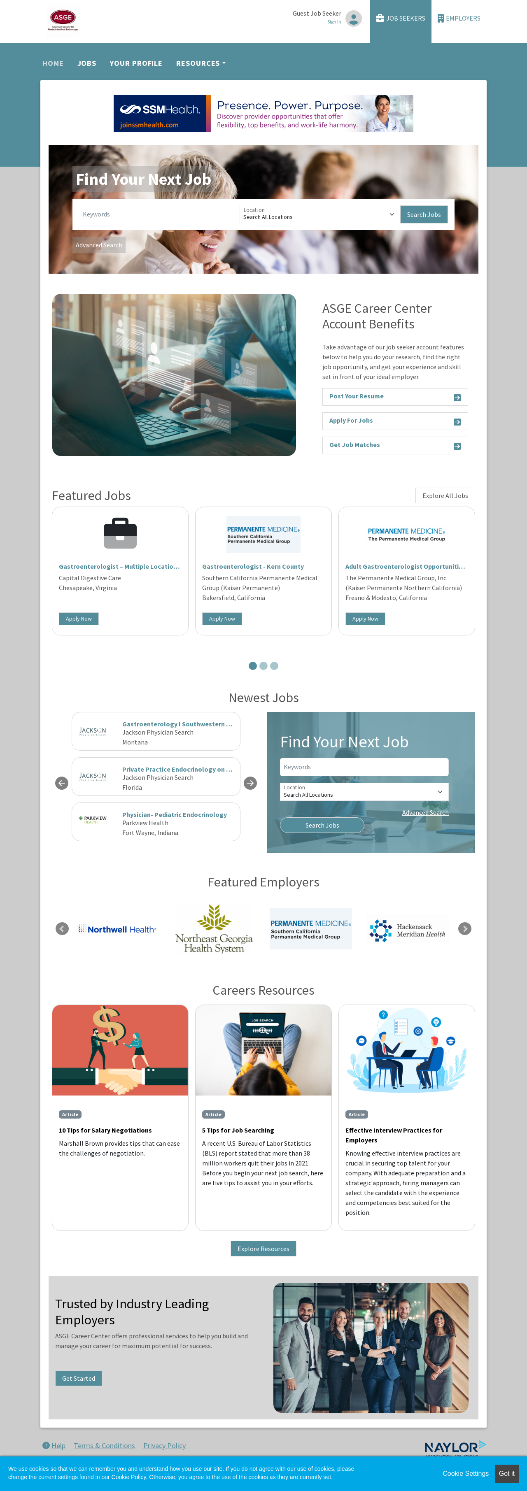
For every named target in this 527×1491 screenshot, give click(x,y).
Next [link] (464, 928)
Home (53, 63)
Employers (459, 18)
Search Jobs (424, 214)
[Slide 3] (274, 666)
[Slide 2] (263, 666)
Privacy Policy (164, 1445)
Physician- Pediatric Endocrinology (174, 814)
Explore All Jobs (445, 495)
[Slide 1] (253, 666)
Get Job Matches (395, 445)
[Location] (320, 214)
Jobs (87, 63)
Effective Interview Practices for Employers (393, 1135)
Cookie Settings (466, 1473)
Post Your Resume (395, 397)
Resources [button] (198, 63)
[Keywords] (159, 214)
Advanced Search (99, 245)
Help (53, 1445)
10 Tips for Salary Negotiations (105, 1130)
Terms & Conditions (104, 1445)
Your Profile (136, 63)
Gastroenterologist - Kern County (253, 566)
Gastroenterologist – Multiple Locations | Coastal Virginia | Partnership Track (174, 566)
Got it (507, 1473)
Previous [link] (62, 928)
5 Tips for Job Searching (238, 1130)
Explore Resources (263, 1248)
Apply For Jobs (395, 421)
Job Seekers (400, 18)
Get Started (78, 1378)
